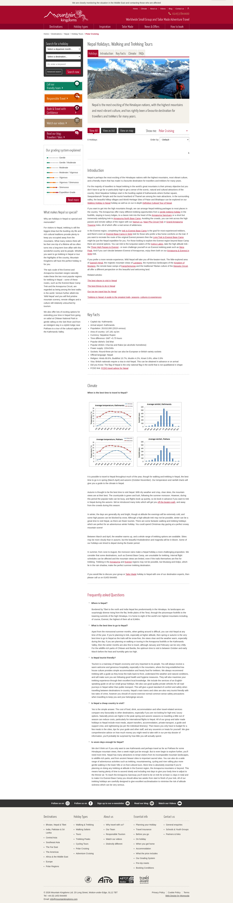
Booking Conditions (145, 868)
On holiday (141, 839)
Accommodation (143, 848)
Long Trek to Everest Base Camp (168, 237)
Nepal (66, 34)
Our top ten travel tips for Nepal (102, 291)
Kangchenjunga (128, 266)
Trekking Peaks (83, 839)
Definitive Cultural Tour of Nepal (157, 203)
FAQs (141, 53)
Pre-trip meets (142, 863)
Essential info (141, 816)
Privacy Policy (158, 892)
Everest (128, 562)
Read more (73, 200)
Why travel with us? (115, 825)
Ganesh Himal (96, 263)
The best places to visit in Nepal (102, 280)
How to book (177, 26)
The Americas (52, 852)
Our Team (110, 829)
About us (153, 9)
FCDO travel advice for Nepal (114, 368)
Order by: (154, 140)
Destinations (56, 26)
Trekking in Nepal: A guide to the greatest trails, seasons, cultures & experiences (125, 297)
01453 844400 (180, 13)
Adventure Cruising (85, 853)
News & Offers (152, 26)
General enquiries (174, 825)
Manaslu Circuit (180, 266)
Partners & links (173, 834)
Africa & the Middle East (57, 857)
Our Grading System (145, 858)
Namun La (137, 222)
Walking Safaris (83, 829)
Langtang (137, 263)
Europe (49, 861)
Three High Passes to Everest (105, 247)
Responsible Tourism (115, 834)
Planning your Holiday (146, 825)
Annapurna (115, 562)
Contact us (179, 9)
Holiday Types (81, 816)
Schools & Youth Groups (177, 829)
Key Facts (121, 53)
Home (135, 9)
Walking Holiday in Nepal (99, 203)
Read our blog (141, 803)
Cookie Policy (174, 892)
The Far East (52, 847)
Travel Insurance (143, 829)
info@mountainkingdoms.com (64, 899)
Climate (144, 9)
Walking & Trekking (85, 825)
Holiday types (81, 26)
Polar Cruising (166, 131)
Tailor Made (127, 26)
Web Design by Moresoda (177, 896)
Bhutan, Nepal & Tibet (56, 825)
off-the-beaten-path (166, 502)
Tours (78, 834)
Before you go (142, 834)
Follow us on (57, 803)
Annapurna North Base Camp (127, 218)
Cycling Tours (82, 844)
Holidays (93, 53)
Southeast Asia (53, 842)
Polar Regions (52, 866)
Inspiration (105, 26)
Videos (163, 9)
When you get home (145, 844)
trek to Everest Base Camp (134, 231)
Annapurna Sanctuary (162, 215)
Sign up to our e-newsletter (110, 803)
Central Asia (51, 837)
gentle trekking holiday (170, 212)
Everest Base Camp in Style (119, 234)
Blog (170, 9)
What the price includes (147, 853)
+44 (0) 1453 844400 (57, 896)
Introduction (106, 53)
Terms (186, 892)
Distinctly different (114, 844)
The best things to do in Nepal (101, 286)
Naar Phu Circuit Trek (153, 222)
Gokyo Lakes (157, 244)
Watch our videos (114, 839)
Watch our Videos (167, 803)
